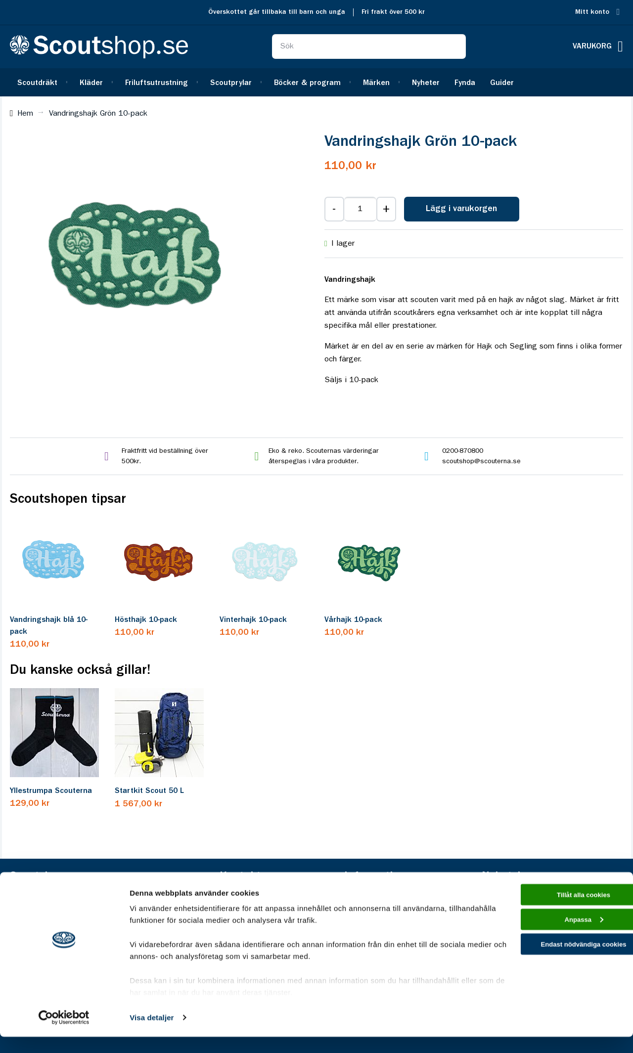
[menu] (316, 82)
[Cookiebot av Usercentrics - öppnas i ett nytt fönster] (64, 1033)
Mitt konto (592, 12)
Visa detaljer (152, 1033)
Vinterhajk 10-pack (253, 619)
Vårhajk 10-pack (353, 619)
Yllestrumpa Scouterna (51, 791)
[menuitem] (41, 82)
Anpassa (550, 940)
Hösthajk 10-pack (146, 619)
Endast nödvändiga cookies (550, 968)
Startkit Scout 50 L (149, 791)
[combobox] (369, 46)
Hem (25, 113)
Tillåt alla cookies (550, 912)
